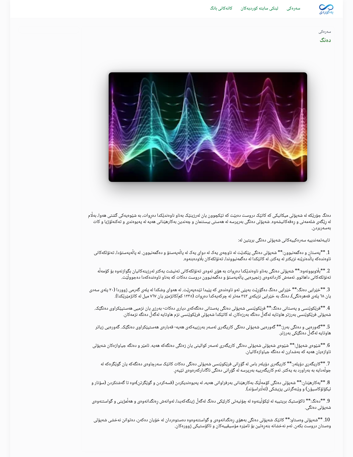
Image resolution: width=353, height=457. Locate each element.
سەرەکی (293, 9)
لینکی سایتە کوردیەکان (259, 9)
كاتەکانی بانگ (221, 9)
